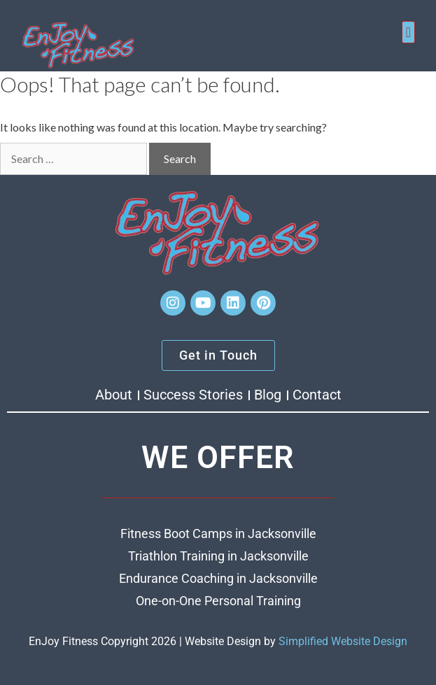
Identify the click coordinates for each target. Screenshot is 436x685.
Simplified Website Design (343, 641)
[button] (408, 32)
